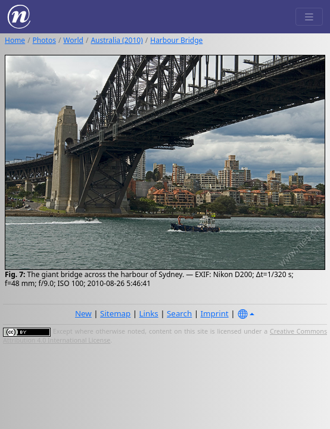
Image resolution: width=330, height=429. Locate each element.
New (83, 313)
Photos (44, 40)
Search (179, 313)
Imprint (215, 313)
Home (15, 40)
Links (148, 313)
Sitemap (115, 313)
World (73, 40)
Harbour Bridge (176, 40)
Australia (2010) (116, 40)
